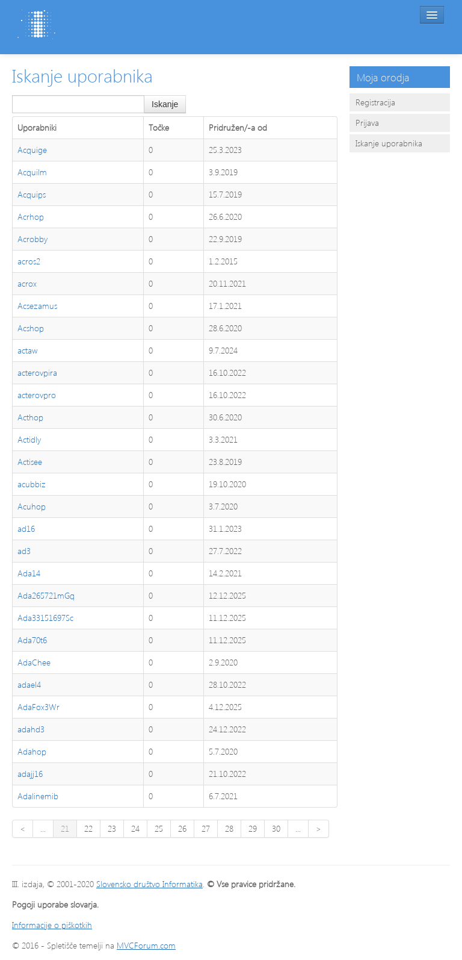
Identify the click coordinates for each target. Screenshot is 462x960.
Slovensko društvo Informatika (149, 884)
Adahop (31, 751)
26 (182, 828)
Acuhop (31, 506)
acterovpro (36, 395)
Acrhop (30, 216)
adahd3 (31, 729)
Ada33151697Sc (45, 617)
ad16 (26, 528)
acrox (27, 283)
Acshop (30, 328)
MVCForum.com (146, 945)
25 (159, 828)
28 (229, 828)
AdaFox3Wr (38, 706)
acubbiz (31, 484)
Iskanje (165, 104)
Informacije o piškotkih (52, 924)
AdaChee (34, 662)
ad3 (24, 550)
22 (88, 828)
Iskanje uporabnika (389, 143)
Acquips (31, 194)
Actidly (29, 439)
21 (65, 828)
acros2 (28, 261)
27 (206, 828)
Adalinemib (37, 796)
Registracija (375, 102)
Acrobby (32, 239)
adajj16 (30, 773)
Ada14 (28, 573)
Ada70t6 (32, 640)
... (43, 828)
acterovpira (37, 372)
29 (252, 828)
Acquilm (32, 172)
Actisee (29, 461)
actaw (27, 350)
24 (135, 828)
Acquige (32, 149)
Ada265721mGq (46, 595)
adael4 (29, 684)
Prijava (367, 122)
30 (276, 828)
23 (112, 828)
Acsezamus (37, 305)
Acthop (30, 417)
